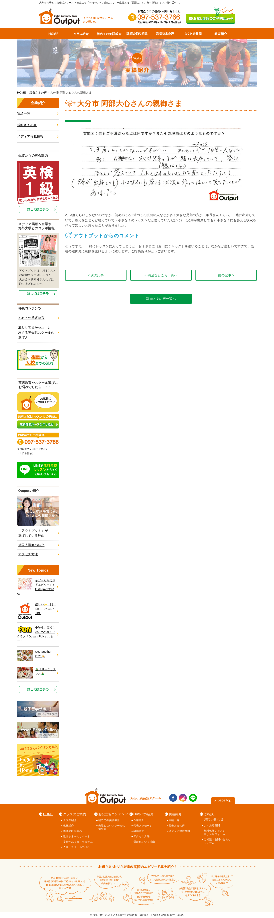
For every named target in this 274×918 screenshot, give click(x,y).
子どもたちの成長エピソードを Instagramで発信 (36, 586)
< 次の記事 (96, 275)
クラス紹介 (70, 820)
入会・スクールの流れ (76, 847)
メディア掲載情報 (30, 136)
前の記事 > (226, 275)
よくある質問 (212, 825)
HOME (21, 92)
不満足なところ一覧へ (160, 275)
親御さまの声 (38, 92)
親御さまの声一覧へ (161, 298)
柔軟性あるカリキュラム (78, 841)
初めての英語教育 (31, 318)
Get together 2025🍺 (34, 655)
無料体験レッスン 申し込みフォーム (214, 832)
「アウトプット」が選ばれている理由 (33, 533)
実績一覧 (23, 113)
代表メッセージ (143, 825)
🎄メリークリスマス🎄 (36, 672)
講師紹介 (139, 830)
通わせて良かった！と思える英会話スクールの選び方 (36, 332)
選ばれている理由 (144, 841)
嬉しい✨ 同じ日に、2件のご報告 (36, 610)
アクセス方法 (28, 554)
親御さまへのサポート (76, 836)
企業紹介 (139, 820)
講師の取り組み (72, 830)
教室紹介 (68, 825)
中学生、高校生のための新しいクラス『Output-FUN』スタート (36, 634)
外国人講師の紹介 (31, 545)
